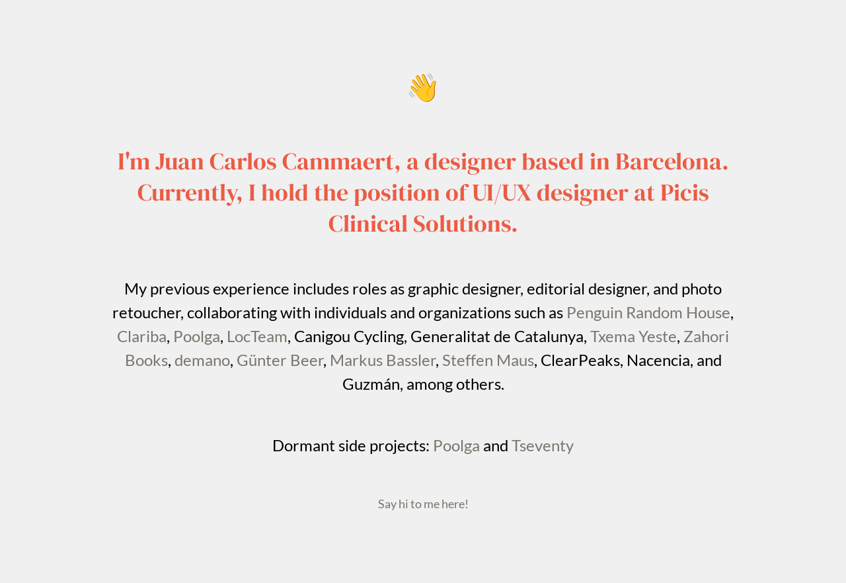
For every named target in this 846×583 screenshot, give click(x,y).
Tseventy (543, 445)
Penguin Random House (648, 312)
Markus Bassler (383, 359)
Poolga (196, 335)
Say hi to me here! (423, 503)
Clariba (142, 335)
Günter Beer (280, 359)
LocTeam (257, 335)
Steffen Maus (488, 359)
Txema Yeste (633, 335)
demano (202, 359)
